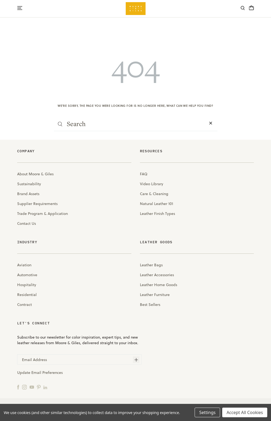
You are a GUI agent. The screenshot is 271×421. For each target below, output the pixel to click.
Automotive (27, 275)
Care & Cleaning (154, 193)
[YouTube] (31, 387)
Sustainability (29, 184)
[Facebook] (18, 387)
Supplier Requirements (37, 203)
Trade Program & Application (42, 213)
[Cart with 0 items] (251, 9)
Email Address (34, 359)
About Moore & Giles (35, 174)
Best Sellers (150, 304)
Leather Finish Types (157, 213)
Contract (24, 304)
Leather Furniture (155, 294)
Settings (207, 412)
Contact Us (26, 223)
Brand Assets (28, 193)
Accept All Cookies (245, 412)
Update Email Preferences (40, 372)
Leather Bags (151, 265)
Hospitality (26, 284)
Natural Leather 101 (156, 203)
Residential (27, 294)
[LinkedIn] (45, 387)
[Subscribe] (136, 359)
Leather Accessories (157, 275)
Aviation (24, 265)
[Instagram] (24, 387)
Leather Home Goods (158, 284)
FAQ (143, 174)
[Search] (243, 8)
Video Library (151, 184)
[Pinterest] (39, 387)
